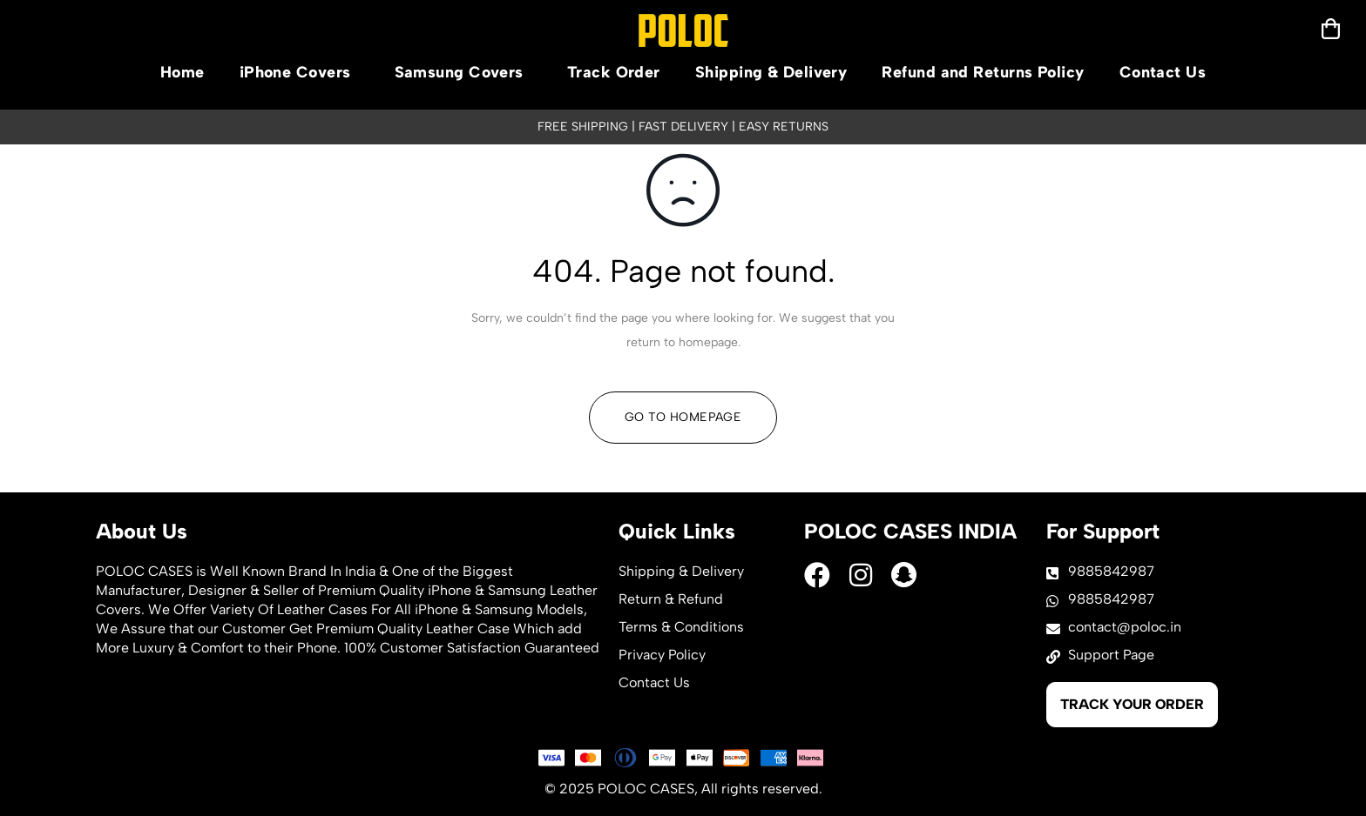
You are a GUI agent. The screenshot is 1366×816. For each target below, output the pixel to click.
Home (182, 72)
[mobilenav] (1331, 28)
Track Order (613, 72)
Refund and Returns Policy (983, 72)
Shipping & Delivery (771, 72)
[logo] (683, 30)
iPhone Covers (300, 72)
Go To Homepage (683, 417)
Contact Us (1163, 72)
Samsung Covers (463, 72)
